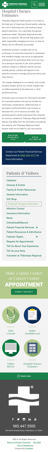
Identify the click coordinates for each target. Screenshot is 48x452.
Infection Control (15, 208)
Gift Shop (12, 199)
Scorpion (29, 448)
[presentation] (41, 4)
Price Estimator (35, 138)
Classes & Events (16, 185)
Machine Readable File (13, 137)
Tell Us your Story (16, 250)
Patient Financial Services (20, 227)
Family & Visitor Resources (21, 189)
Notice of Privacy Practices (18, 442)
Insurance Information (18, 213)
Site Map (37, 442)
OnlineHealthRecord (17, 222)
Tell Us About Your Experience (23, 246)
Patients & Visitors (22, 173)
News (10, 218)
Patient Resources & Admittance (24, 232)
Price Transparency (25, 445)
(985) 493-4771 (28, 155)
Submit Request (24, 292)
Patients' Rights (15, 236)
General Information (17, 194)
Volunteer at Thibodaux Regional (24, 255)
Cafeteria (11, 180)
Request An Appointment (20, 241)
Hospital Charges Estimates (23, 204)
